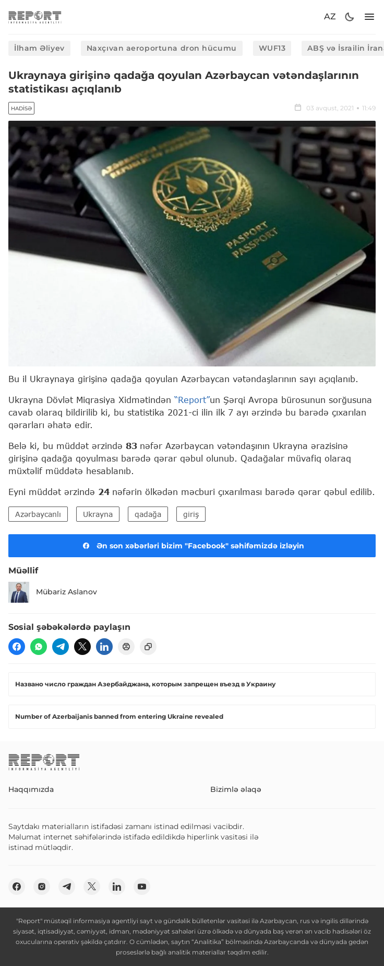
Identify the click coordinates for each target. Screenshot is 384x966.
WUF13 (272, 48)
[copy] (148, 646)
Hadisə (21, 108)
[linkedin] (104, 646)
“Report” (192, 400)
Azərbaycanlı (38, 514)
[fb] (16, 646)
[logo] (35, 17)
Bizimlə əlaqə (235, 789)
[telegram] (60, 646)
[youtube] (142, 886)
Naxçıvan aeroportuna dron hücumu (162, 48)
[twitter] (82, 646)
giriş (191, 514)
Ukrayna (98, 514)
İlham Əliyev (39, 48)
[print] (126, 646)
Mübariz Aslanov (52, 592)
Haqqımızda (31, 789)
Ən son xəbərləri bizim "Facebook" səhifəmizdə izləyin (192, 545)
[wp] (38, 646)
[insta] (41, 886)
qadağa (148, 514)
